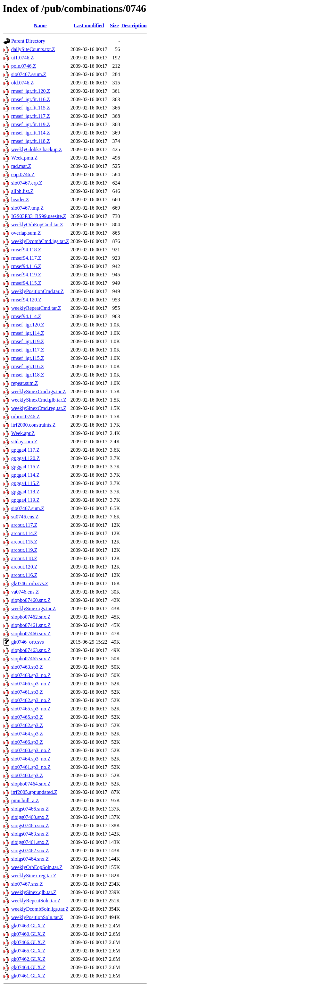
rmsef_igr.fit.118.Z (30, 141)
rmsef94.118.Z (26, 249)
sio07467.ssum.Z (28, 74)
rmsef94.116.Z (26, 266)
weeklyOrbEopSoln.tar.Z (36, 867)
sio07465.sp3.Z (27, 717)
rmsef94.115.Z (26, 283)
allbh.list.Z (22, 191)
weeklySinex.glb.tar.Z (33, 892)
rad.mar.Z (21, 166)
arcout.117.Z (24, 525)
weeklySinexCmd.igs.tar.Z (38, 391)
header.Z (20, 199)
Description (134, 25)
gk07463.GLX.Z (28, 925)
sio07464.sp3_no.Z (31, 758)
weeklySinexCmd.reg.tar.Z (38, 408)
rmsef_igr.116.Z (27, 366)
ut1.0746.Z (22, 57)
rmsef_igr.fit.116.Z (30, 99)
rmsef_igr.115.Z (27, 358)
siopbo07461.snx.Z (31, 625)
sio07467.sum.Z (27, 508)
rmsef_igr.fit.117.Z (30, 116)
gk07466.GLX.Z (28, 942)
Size (114, 25)
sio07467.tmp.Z (27, 208)
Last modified (89, 25)
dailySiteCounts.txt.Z (33, 49)
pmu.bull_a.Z (25, 800)
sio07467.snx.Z (27, 884)
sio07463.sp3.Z (27, 667)
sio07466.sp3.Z (27, 742)
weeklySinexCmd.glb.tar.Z (38, 400)
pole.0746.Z (23, 66)
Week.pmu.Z (24, 158)
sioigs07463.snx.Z (30, 834)
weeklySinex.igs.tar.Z (33, 608)
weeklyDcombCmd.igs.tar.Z (40, 241)
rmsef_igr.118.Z (27, 375)
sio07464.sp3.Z (27, 733)
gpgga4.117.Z (25, 450)
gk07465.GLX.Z (28, 950)
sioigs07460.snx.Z (30, 817)
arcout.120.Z (24, 566)
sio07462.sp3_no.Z (31, 700)
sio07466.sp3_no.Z (31, 683)
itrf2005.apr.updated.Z (34, 792)
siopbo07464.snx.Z (31, 783)
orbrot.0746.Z (25, 416)
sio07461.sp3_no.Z (31, 767)
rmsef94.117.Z (26, 258)
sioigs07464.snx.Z (30, 859)
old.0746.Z (22, 82)
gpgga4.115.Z (25, 483)
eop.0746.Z (23, 174)
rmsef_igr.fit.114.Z (30, 132)
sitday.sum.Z (24, 441)
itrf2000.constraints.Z (33, 425)
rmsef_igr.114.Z (27, 333)
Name (40, 25)
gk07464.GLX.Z (28, 967)
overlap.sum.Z (26, 233)
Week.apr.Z (23, 433)
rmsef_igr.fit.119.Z (30, 124)
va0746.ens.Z (25, 592)
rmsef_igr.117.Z (27, 349)
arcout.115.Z (24, 541)
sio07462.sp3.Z (27, 725)
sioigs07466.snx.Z (30, 809)
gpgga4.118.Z (25, 491)
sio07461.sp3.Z (27, 692)
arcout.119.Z (24, 550)
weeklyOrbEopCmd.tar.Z (37, 224)
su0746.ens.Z (24, 516)
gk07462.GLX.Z (28, 959)
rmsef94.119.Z (26, 274)
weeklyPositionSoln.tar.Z (37, 917)
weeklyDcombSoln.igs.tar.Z (40, 909)
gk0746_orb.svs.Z (29, 583)
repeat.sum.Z (24, 383)
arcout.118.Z (24, 558)
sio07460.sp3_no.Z (31, 750)
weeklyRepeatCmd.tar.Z (36, 308)
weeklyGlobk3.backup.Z (36, 149)
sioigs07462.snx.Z (30, 850)
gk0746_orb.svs (27, 642)
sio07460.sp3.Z (27, 775)
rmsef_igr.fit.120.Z (30, 91)
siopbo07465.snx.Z (31, 658)
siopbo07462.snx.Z (31, 617)
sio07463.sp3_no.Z (31, 675)
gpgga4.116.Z (25, 466)
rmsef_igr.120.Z (27, 324)
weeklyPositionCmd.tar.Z (37, 291)
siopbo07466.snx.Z (31, 633)
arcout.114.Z (24, 533)
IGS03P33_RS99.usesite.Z (38, 216)
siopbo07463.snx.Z (31, 650)
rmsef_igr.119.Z (27, 341)
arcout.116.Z (24, 575)
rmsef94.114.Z (26, 316)
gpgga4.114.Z (25, 475)
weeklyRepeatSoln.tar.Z (36, 900)
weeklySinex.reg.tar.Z (33, 875)
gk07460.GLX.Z (28, 934)
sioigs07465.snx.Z (30, 825)
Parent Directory (28, 41)
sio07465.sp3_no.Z (31, 708)
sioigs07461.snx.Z (30, 842)
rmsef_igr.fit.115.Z (30, 107)
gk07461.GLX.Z (28, 975)
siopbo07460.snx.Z (31, 600)
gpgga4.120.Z (25, 458)
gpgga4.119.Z (25, 500)
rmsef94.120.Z (26, 299)
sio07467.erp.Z (26, 183)
